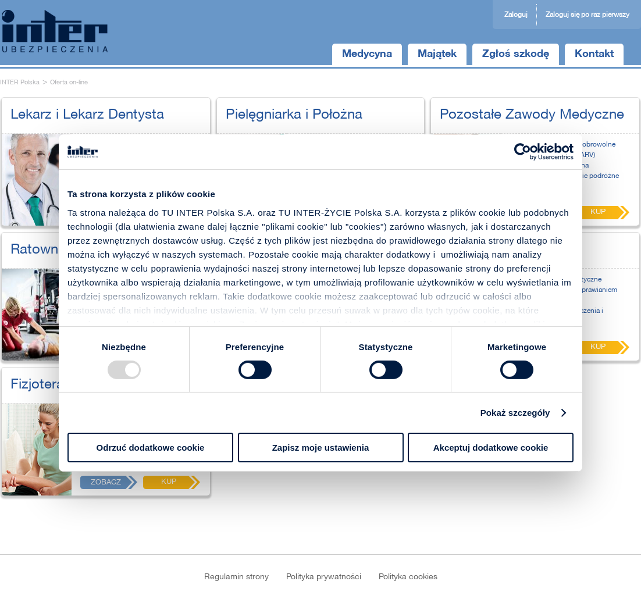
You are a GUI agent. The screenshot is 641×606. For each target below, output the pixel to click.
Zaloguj (516, 15)
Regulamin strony (236, 577)
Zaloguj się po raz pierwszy (587, 15)
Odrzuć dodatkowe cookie (151, 447)
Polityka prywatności (323, 577)
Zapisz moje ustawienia (320, 447)
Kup (168, 482)
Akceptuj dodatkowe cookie (491, 447)
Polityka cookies (408, 577)
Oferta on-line (69, 82)
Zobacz (106, 482)
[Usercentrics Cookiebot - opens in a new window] (523, 152)
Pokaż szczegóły (515, 413)
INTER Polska (20, 82)
